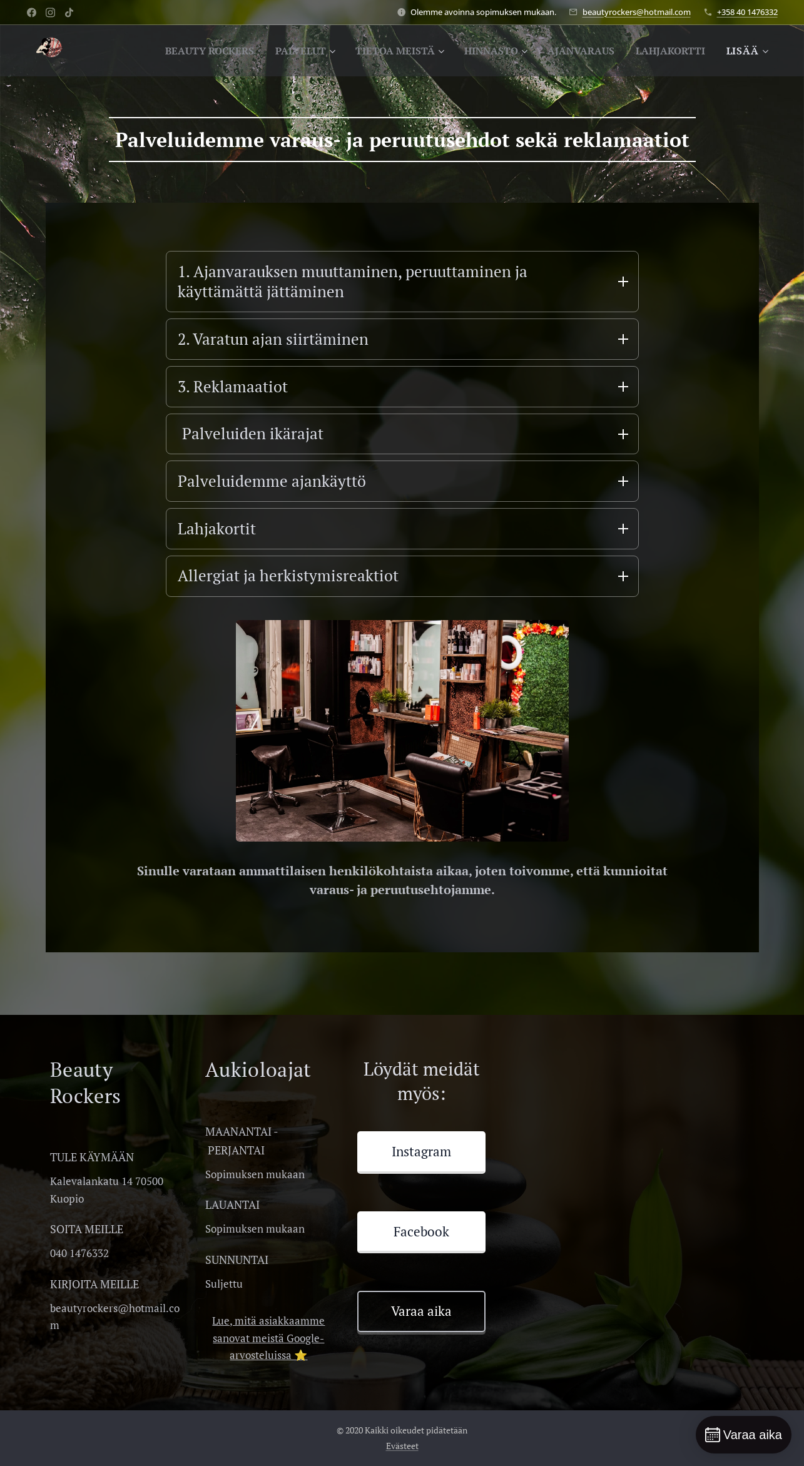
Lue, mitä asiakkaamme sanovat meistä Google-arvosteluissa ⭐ (268, 1344)
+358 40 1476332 (747, 12)
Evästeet (402, 1452)
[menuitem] (180, 50)
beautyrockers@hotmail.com (637, 12)
